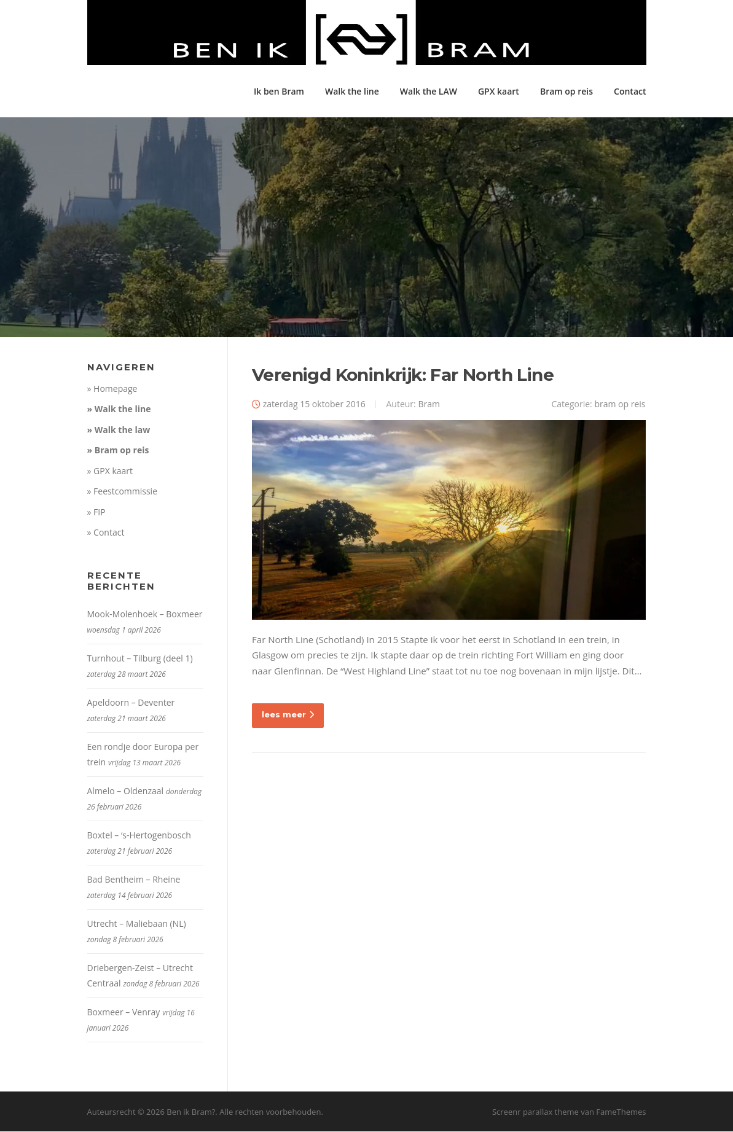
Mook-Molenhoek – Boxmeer (145, 614)
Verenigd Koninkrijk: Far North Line (403, 375)
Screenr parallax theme (535, 1112)
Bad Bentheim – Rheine (134, 880)
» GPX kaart (110, 471)
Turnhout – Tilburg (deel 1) (140, 659)
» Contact (106, 533)
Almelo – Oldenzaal (125, 791)
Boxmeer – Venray (123, 1012)
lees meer (288, 715)
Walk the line (352, 91)
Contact (630, 91)
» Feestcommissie (122, 492)
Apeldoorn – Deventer (131, 703)
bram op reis (619, 404)
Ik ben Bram (279, 91)
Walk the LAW (428, 91)
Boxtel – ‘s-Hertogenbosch (139, 835)
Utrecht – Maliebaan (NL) (136, 924)
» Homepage (112, 389)
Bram (429, 404)
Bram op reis (566, 91)
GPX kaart (498, 91)
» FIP (96, 512)
